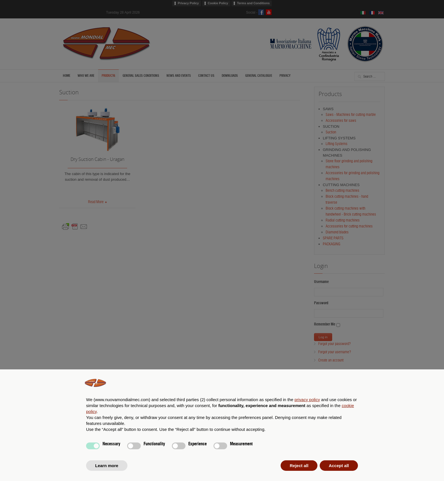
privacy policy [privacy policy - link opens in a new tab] (307, 399)
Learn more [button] (106, 465)
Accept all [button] (339, 465)
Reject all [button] (299, 465)
